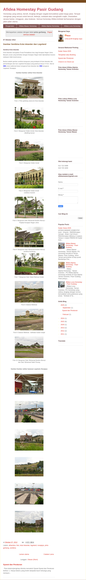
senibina (13, 548)
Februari (66, 314)
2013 (63, 328)
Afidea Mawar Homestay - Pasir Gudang (72, 245)
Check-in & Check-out (66, 62)
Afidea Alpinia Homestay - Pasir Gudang (72, 265)
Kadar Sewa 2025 (64, 51)
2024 (63, 318)
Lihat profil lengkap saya (73, 39)
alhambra (12, 545)
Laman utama (24, 554)
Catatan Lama (49, 554)
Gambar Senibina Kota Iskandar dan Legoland (24, 44)
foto (17, 545)
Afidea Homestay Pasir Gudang (33, 9)
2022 (63, 321)
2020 (63, 325)
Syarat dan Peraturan (12, 564)
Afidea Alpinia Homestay (50, 26)
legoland (33, 545)
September (67, 308)
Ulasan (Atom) (33, 559)
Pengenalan (10, 26)
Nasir (69, 36)
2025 (63, 305)
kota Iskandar (25, 545)
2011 (63, 334)
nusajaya (40, 545)
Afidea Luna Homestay (72, 26)
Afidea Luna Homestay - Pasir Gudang (74, 283)
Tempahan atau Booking (67, 55)
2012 (63, 331)
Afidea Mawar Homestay (28, 26)
